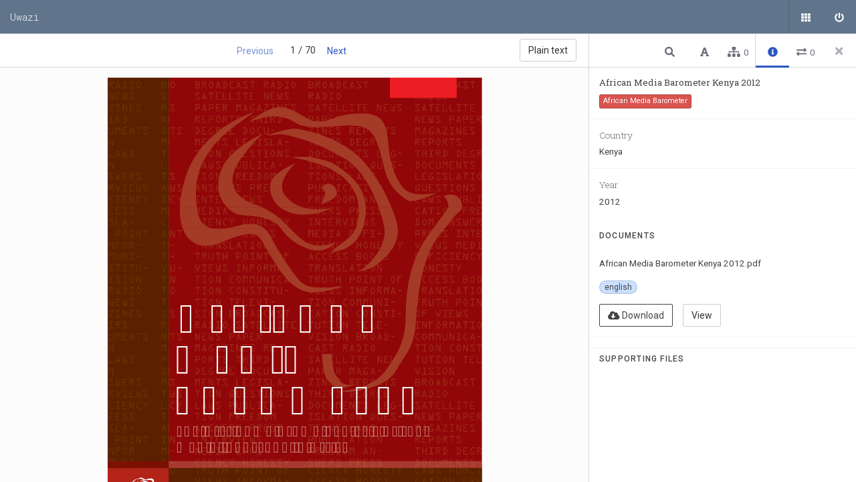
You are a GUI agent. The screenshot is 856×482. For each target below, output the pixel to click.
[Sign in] (839, 16)
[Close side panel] (839, 51)
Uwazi (24, 16)
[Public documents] (806, 16)
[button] (671, 51)
